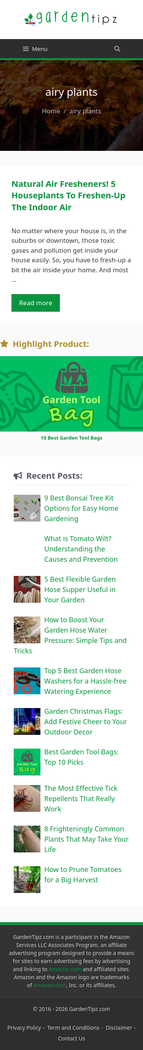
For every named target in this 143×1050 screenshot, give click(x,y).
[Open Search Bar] (117, 48)
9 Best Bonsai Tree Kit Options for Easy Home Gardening (81, 508)
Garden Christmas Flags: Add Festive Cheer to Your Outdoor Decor (85, 721)
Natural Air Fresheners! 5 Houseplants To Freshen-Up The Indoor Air (68, 195)
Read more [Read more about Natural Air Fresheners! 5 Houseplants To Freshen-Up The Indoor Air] (35, 302)
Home (51, 110)
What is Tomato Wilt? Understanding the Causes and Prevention (81, 549)
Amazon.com (65, 969)
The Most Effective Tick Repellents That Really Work (80, 798)
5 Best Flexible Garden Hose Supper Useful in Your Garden (80, 589)
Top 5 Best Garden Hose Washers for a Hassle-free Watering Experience (85, 681)
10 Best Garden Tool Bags (71, 437)
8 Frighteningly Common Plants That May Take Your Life (86, 839)
